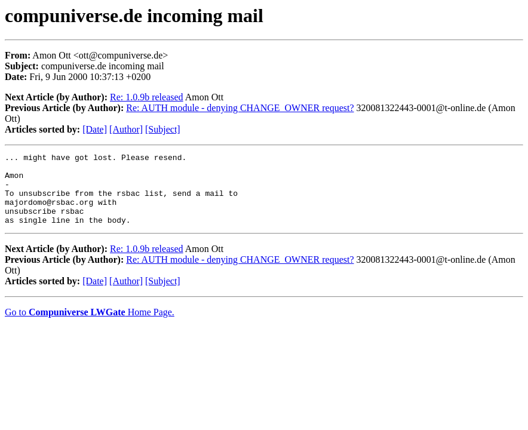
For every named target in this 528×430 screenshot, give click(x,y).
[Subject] (162, 129)
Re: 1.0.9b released (146, 97)
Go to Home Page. (89, 326)
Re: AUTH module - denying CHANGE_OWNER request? (240, 108)
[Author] (126, 129)
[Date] (94, 129)
